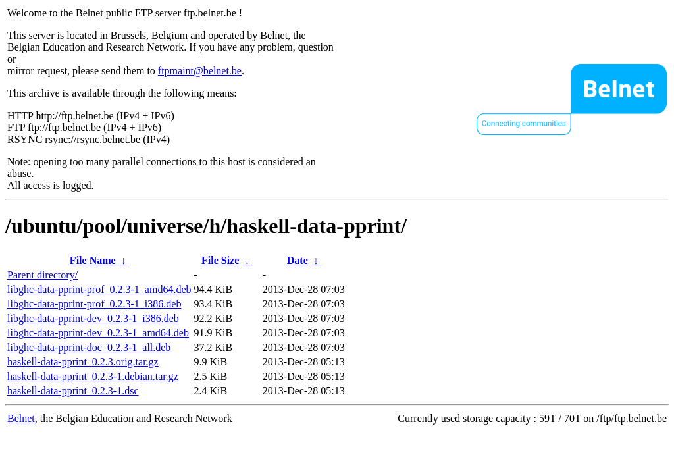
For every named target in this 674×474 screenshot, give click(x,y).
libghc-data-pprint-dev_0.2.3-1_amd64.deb (98, 332)
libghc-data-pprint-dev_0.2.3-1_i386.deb (93, 318)
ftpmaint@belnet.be (200, 70)
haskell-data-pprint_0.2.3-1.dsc (73, 390)
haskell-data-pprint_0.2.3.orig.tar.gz (83, 361)
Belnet (21, 418)
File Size (220, 260)
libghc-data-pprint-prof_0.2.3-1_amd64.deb (99, 289)
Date (297, 260)
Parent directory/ (42, 274)
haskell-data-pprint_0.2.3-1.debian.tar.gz (92, 376)
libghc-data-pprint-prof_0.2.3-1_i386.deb (94, 303)
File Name (93, 260)
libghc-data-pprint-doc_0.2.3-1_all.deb (88, 347)
